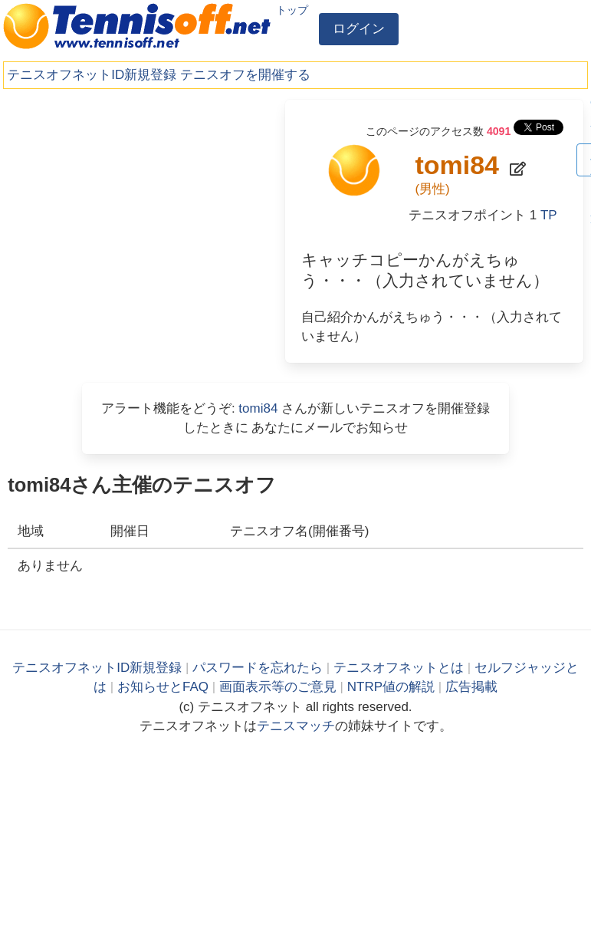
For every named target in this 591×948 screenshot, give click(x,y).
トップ (292, 10)
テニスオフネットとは (398, 667)
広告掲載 (471, 687)
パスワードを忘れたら (257, 667)
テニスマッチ (296, 726)
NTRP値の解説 (391, 687)
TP (548, 215)
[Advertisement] (123, 195)
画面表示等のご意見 (278, 687)
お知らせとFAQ (162, 687)
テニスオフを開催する (245, 74)
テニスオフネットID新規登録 (91, 74)
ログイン (359, 28)
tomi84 (257, 408)
